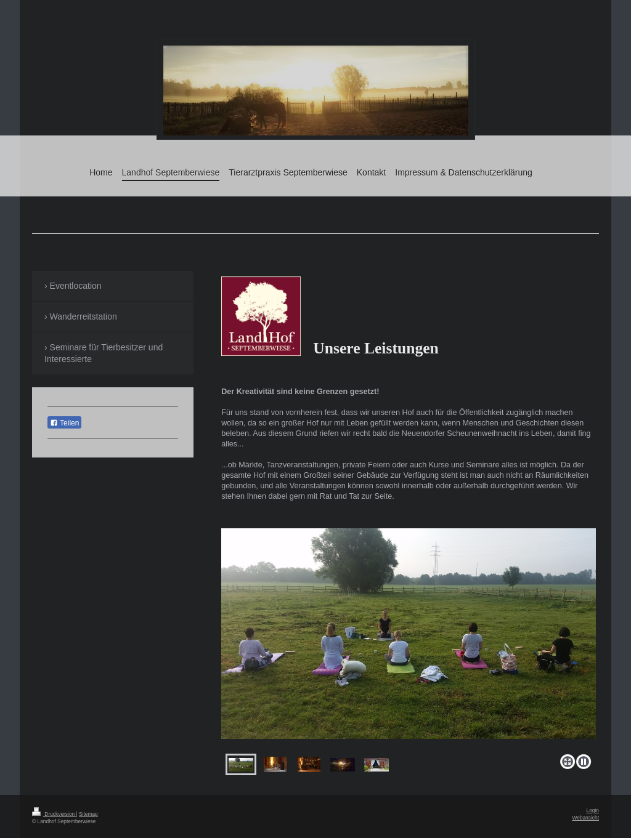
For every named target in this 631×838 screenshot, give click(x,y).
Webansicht (585, 818)
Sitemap (88, 814)
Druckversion (54, 814)
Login (593, 810)
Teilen (64, 423)
